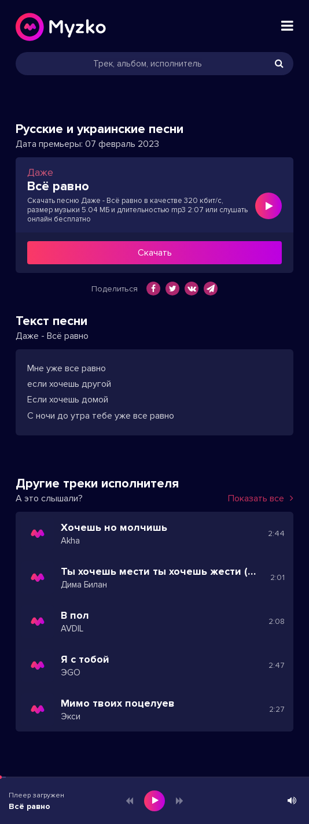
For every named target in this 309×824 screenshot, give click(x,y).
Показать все (260, 498)
